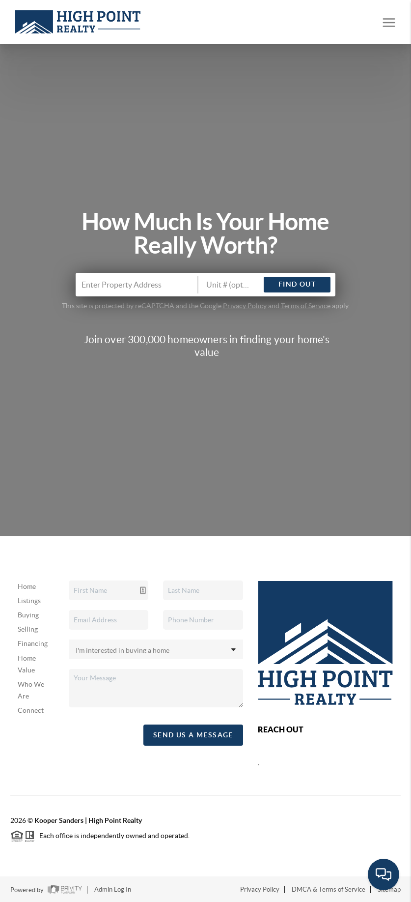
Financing (33, 643)
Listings (29, 601)
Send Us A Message (193, 735)
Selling (28, 629)
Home (27, 586)
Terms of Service (305, 306)
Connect (31, 710)
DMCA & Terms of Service (328, 889)
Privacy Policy (245, 306)
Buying (28, 615)
